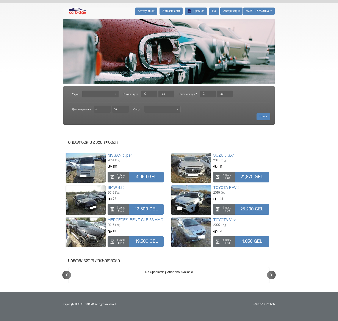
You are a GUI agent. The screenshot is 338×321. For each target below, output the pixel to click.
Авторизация (231, 11)
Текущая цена (130, 94)
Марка (75, 94)
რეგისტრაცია (259, 11)
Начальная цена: (188, 94)
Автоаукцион (146, 11)
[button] (66, 275)
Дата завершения (81, 109)
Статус (137, 109)
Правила (196, 11)
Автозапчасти (171, 11)
